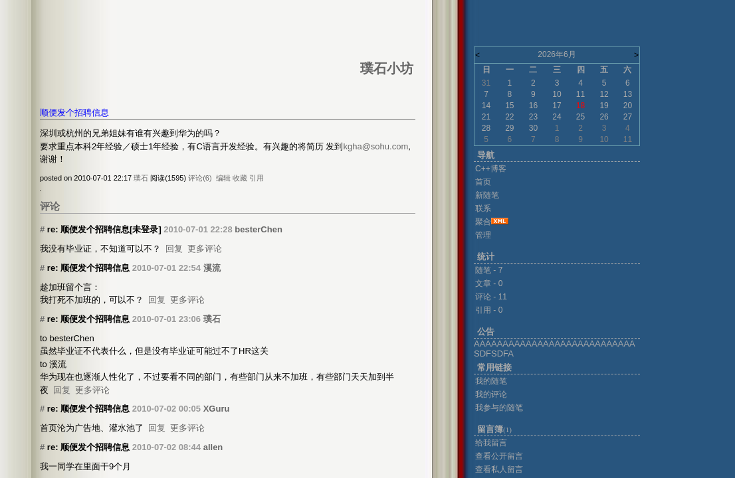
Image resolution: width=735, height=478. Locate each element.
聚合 (483, 221)
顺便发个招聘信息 (74, 113)
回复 (174, 249)
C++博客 (490, 168)
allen (213, 447)
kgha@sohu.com (375, 146)
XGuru (216, 409)
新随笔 (487, 195)
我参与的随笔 (499, 407)
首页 (483, 182)
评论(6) (199, 178)
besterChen (258, 229)
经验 (113, 146)
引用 (256, 178)
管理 (483, 235)
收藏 (240, 178)
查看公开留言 (499, 456)
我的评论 (491, 394)
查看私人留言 (499, 469)
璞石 (141, 178)
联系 (483, 208)
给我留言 (491, 442)
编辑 (223, 178)
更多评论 (204, 249)
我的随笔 (491, 381)
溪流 (212, 268)
